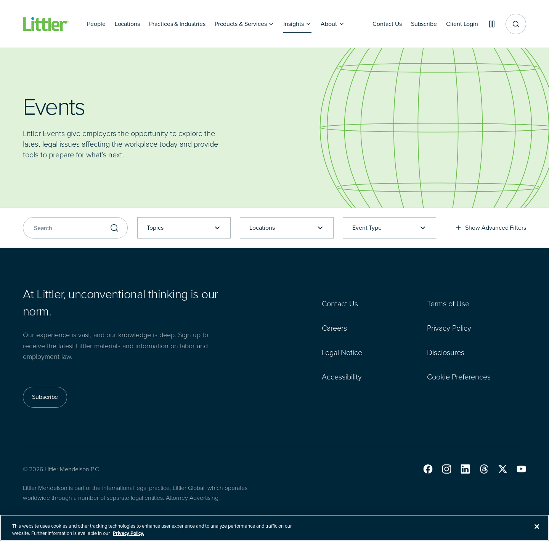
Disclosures (445, 352)
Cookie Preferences (459, 376)
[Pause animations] (491, 24)
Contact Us (340, 303)
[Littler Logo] (46, 24)
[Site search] (516, 24)
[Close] (536, 528)
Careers (334, 328)
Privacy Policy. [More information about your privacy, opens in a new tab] (128, 535)
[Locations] (127, 24)
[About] (333, 24)
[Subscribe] (424, 24)
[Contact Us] (386, 24)
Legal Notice (342, 352)
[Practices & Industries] (177, 24)
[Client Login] (462, 24)
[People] (96, 24)
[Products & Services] (244, 24)
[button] (428, 469)
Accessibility (342, 376)
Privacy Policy (449, 328)
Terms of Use (448, 303)
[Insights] (297, 24)
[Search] (75, 227)
